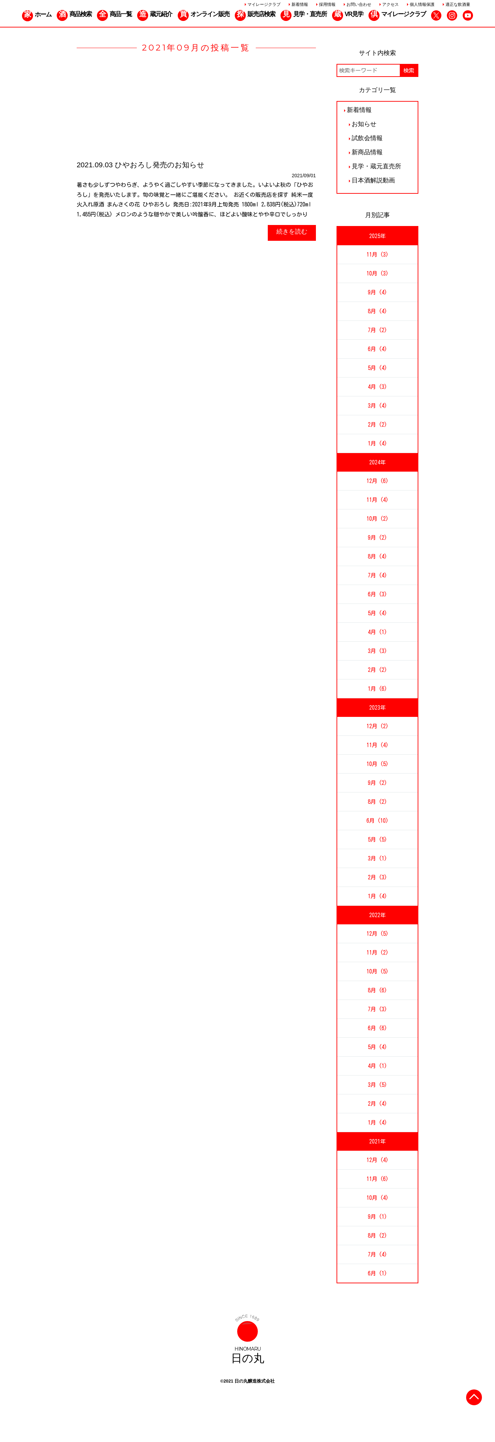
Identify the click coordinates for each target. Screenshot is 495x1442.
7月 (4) (377, 575)
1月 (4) (377, 443)
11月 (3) (377, 254)
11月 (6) (377, 1179)
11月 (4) (377, 500)
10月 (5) (377, 764)
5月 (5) (377, 839)
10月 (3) (377, 273)
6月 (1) (377, 1273)
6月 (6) (377, 1028)
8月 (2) (377, 801)
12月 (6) (377, 481)
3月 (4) (377, 405)
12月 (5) (377, 933)
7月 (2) (377, 330)
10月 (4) (377, 1198)
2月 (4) (377, 1103)
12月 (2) (377, 726)
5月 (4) (377, 368)
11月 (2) (377, 952)
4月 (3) (377, 387)
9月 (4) (377, 292)
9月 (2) (377, 537)
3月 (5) (377, 1085)
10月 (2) (377, 518)
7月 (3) (377, 1009)
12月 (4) (377, 1160)
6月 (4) (377, 349)
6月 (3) (377, 594)
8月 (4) (377, 311)
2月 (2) (377, 424)
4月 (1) (377, 632)
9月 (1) (377, 1216)
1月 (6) (377, 688)
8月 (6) (377, 990)
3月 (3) (377, 651)
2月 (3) (377, 877)
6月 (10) (377, 820)
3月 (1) (377, 858)
